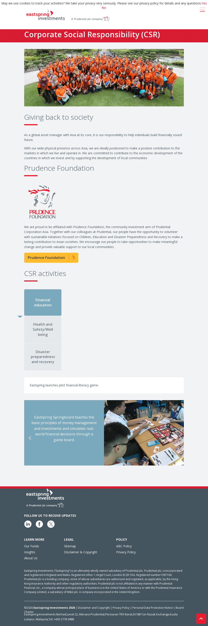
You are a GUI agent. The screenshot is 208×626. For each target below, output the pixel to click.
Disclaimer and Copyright (94, 608)
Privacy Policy (126, 552)
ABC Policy (124, 546)
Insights (29, 552)
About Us (30, 558)
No (104, 8)
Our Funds (31, 546)
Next (187, 438)
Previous (23, 438)
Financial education (43, 302)
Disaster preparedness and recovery (43, 356)
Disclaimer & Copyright (80, 552)
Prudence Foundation (46, 257)
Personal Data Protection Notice (152, 608)
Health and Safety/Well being (43, 329)
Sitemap (70, 546)
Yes (204, 3)
